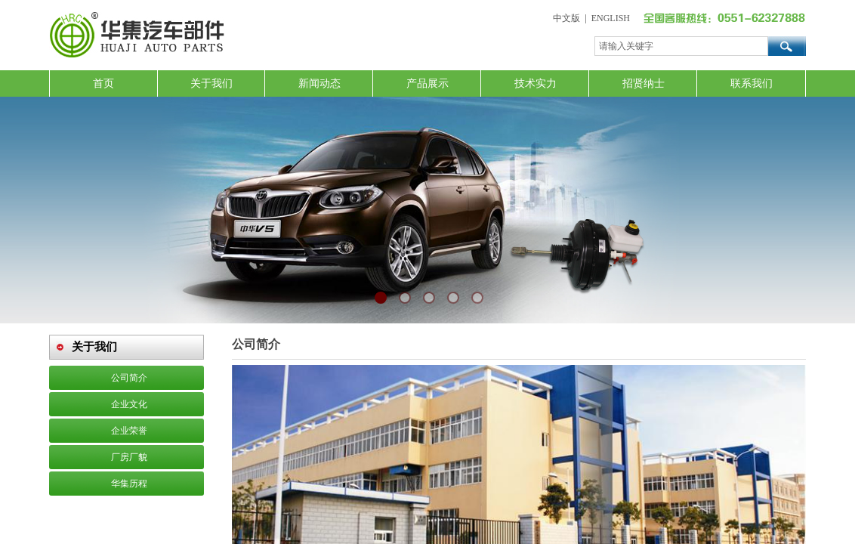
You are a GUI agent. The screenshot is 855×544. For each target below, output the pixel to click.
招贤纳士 (643, 83)
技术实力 (535, 83)
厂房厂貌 (129, 457)
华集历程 (129, 483)
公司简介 (129, 377)
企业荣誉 (129, 430)
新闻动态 (319, 83)
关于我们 (211, 83)
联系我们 (751, 83)
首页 (103, 83)
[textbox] (681, 46)
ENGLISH (610, 18)
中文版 (566, 18)
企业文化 (129, 404)
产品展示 (427, 83)
